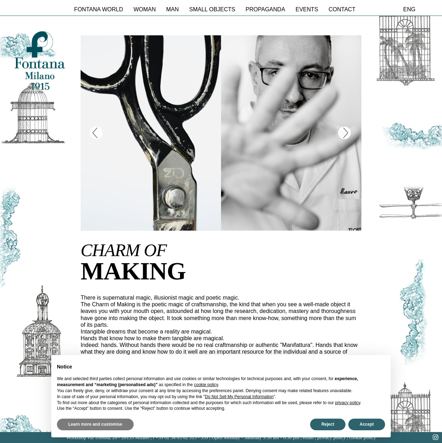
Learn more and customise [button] (95, 424)
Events (307, 9)
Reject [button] (327, 424)
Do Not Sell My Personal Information (239, 396)
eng (409, 9)
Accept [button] (367, 424)
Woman (144, 9)
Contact (341, 9)
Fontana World (98, 9)
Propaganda (265, 9)
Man (172, 9)
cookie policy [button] (206, 384)
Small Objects (212, 9)
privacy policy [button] (347, 402)
